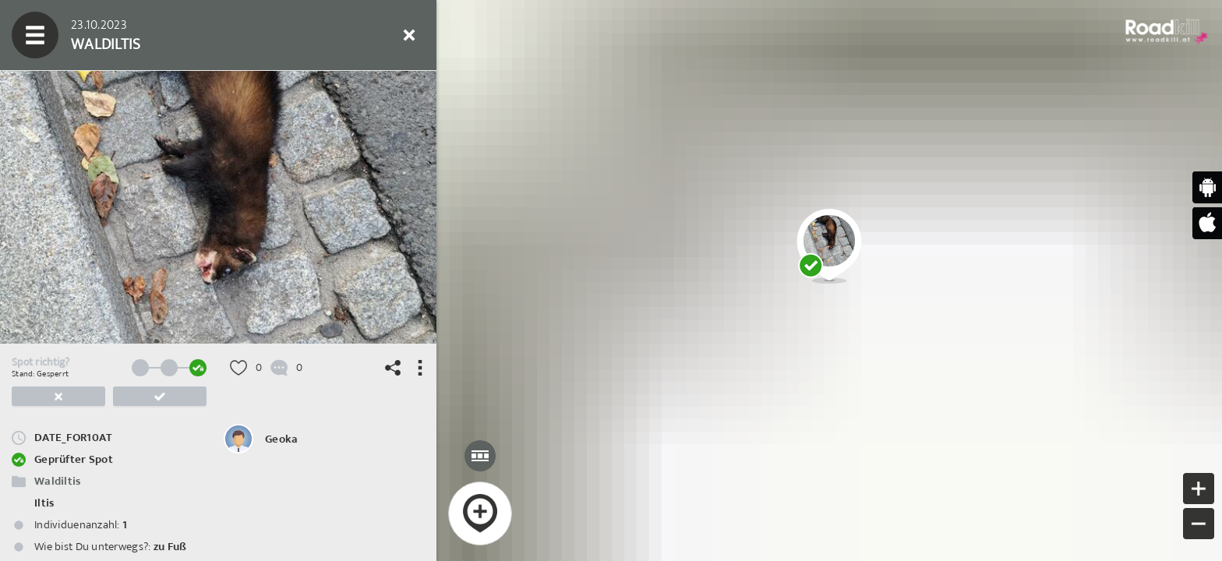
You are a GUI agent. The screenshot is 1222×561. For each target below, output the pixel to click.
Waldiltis (57, 481)
